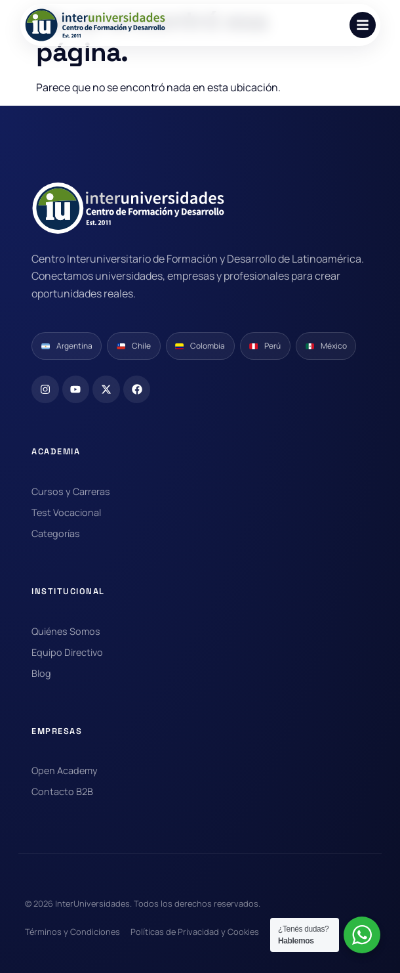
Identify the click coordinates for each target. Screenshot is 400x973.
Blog (41, 673)
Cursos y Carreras (70, 491)
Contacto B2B (62, 791)
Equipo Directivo (67, 652)
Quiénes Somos (65, 631)
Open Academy (64, 770)
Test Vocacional (66, 512)
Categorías (55, 533)
